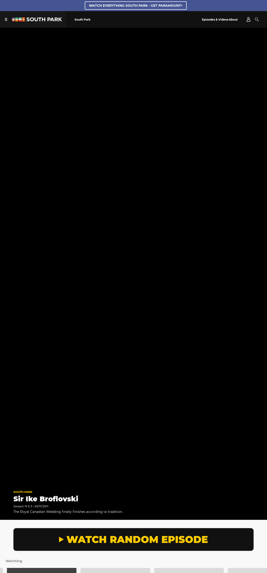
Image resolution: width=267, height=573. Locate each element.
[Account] (248, 19)
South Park (22, 492)
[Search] (257, 19)
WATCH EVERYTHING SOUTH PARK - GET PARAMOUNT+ (135, 5)
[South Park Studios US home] (37, 20)
